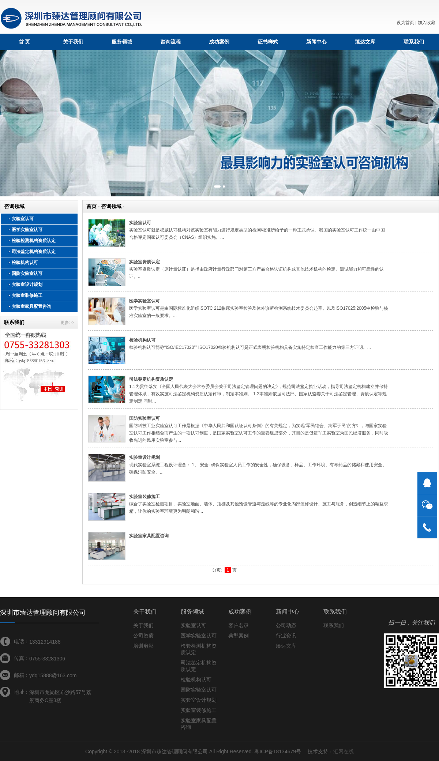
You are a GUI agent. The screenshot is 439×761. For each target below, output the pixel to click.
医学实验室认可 (27, 229)
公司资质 (143, 635)
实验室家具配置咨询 (31, 306)
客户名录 (238, 625)
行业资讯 (286, 635)
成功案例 (219, 42)
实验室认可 (23, 218)
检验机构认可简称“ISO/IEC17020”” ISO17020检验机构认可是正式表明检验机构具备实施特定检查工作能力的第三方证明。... (250, 347)
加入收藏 (426, 22)
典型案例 (238, 635)
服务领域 (122, 42)
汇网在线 (343, 751)
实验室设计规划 (27, 284)
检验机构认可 (25, 262)
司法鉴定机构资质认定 (34, 251)
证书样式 (268, 42)
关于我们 (73, 42)
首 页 (24, 42)
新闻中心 (316, 42)
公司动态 (286, 625)
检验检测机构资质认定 (34, 240)
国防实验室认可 (27, 273)
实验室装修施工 (27, 295)
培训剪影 (143, 646)
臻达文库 (365, 42)
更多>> (67, 322)
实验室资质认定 (144, 261)
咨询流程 (170, 42)
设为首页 (405, 22)
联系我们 (414, 42)
